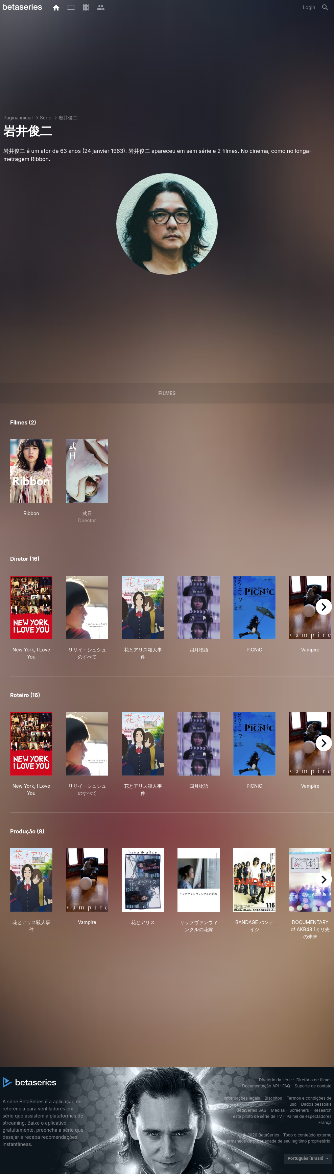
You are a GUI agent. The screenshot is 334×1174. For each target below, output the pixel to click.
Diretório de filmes (314, 1079)
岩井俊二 (67, 117)
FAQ (286, 1085)
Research (323, 1110)
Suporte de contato (313, 1085)
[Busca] (325, 7)
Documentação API (260, 1085)
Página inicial (18, 117)
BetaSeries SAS (251, 1110)
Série (45, 117)
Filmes (167, 393)
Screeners (299, 1110)
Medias (278, 1110)
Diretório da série (275, 1079)
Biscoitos (273, 1098)
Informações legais (242, 1098)
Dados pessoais (316, 1104)
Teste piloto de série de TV (256, 1116)
